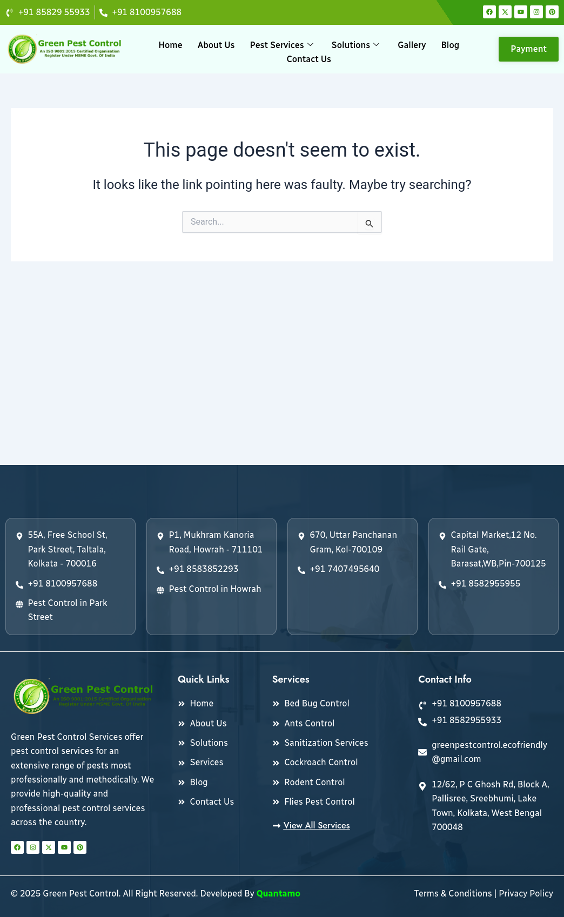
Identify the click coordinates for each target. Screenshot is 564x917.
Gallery (412, 45)
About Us (216, 45)
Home (170, 45)
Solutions (356, 45)
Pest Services (281, 45)
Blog (450, 45)
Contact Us (308, 59)
